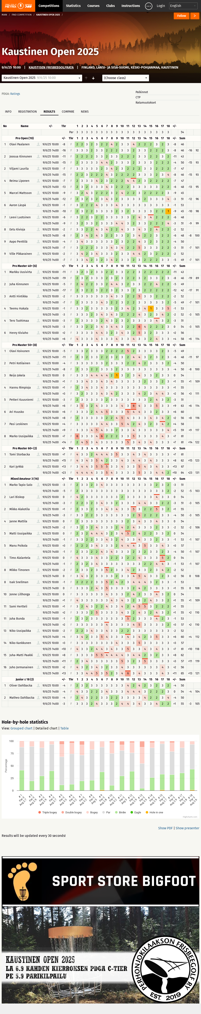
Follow (181, 16)
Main (4, 14)
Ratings (15, 94)
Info (8, 111)
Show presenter (187, 828)
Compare (68, 111)
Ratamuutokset (146, 102)
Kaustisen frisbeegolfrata (51, 67)
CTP (138, 97)
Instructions (131, 6)
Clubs (110, 6)
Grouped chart (21, 728)
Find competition (22, 14)
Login (161, 6)
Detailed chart (46, 728)
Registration (27, 111)
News (85, 111)
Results (49, 111)
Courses (93, 6)
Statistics (73, 6)
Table (64, 728)
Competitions (49, 6)
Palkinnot (142, 92)
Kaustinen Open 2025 (50, 52)
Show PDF (165, 828)
